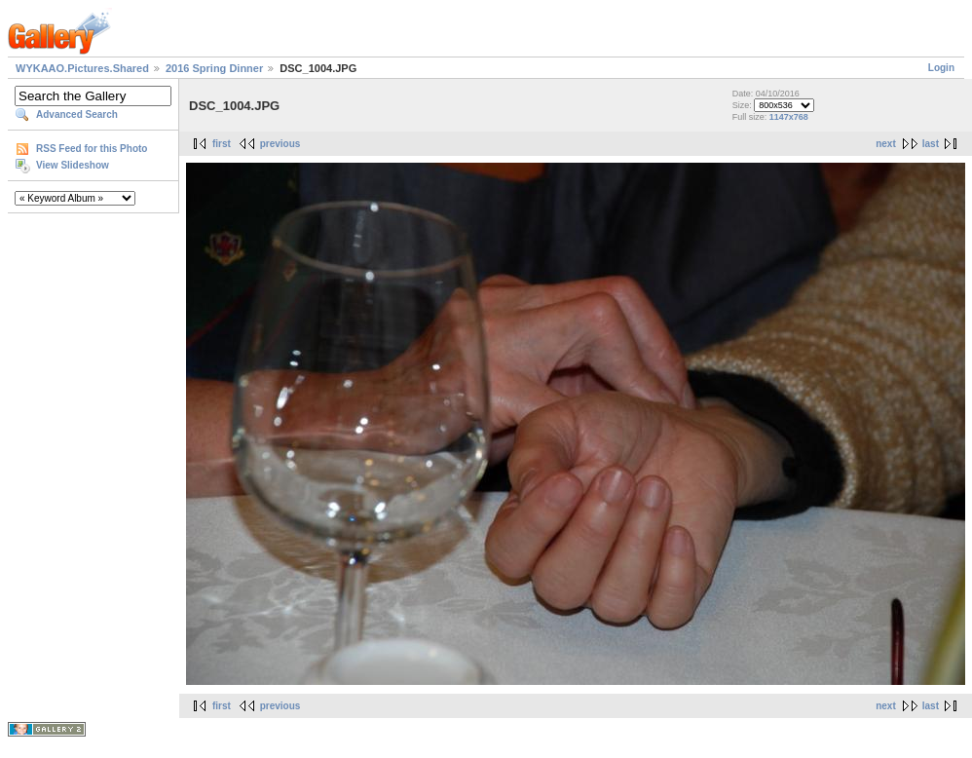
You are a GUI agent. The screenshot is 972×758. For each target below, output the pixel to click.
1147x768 (788, 117)
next (886, 143)
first (221, 143)
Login (941, 67)
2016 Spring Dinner (214, 68)
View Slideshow (72, 165)
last (930, 143)
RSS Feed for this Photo (91, 148)
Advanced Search (77, 114)
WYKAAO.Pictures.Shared (82, 68)
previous (280, 143)
